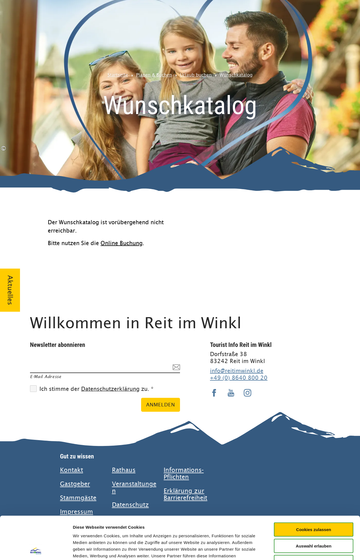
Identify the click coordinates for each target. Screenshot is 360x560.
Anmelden (160, 405)
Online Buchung (121, 243)
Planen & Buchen (154, 75)
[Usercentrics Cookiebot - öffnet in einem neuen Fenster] (36, 549)
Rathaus (124, 470)
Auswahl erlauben (313, 503)
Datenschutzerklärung (110, 389)
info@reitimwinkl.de (236, 370)
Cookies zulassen (313, 486)
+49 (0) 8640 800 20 (239, 377)
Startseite (118, 75)
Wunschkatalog (236, 75)
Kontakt (71, 470)
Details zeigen (295, 549)
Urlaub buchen (196, 75)
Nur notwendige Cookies (313, 519)
